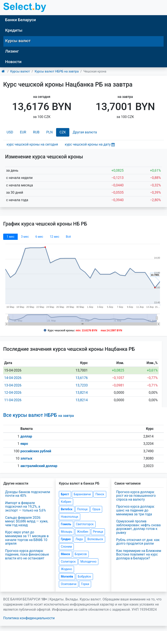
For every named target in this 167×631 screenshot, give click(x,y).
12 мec (54, 236)
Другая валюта (85, 132)
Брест (65, 494)
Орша (96, 509)
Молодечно (88, 561)
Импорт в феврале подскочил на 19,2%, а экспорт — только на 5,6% (25, 506)
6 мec (39, 236)
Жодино (66, 569)
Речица (98, 531)
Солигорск (68, 561)
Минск (65, 554)
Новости (13, 61)
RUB (36, 132)
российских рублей (35, 451)
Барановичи (82, 494)
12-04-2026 (13, 393)
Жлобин (82, 531)
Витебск (66, 509)
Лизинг (12, 51)
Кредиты (13, 30)
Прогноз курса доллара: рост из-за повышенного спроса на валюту (136, 495)
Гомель (66, 524)
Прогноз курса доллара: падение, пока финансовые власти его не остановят (27, 554)
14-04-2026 (13, 378)
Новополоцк (69, 516)
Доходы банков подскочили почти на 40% (27, 494)
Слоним (66, 546)
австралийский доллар (38, 466)
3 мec (25, 236)
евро (24, 444)
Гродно (66, 539)
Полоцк (82, 509)
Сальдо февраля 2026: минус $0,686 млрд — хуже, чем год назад (26, 521)
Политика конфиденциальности (29, 618)
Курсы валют (18, 40)
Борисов (81, 554)
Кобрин (66, 501)
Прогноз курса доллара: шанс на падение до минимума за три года (135, 510)
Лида (79, 539)
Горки (85, 584)
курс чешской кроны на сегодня (32, 144)
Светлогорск (85, 524)
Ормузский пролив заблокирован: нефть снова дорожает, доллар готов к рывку (138, 527)
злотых (26, 458)
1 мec (10, 236)
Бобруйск (84, 576)
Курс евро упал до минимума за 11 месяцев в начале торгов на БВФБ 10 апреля (27, 537)
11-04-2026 (13, 400)
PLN (49, 132)
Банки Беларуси (20, 19)
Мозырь (66, 531)
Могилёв (67, 576)
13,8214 (82, 393)
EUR (23, 132)
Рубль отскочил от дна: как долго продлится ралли (138, 542)
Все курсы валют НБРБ (38, 415)
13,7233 (82, 385)
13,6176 (82, 378)
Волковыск (95, 539)
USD (10, 132)
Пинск (99, 494)
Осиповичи (68, 584)
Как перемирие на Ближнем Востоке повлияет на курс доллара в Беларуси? (138, 554)
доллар (26, 436)
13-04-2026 (13, 385)
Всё (68, 236)
